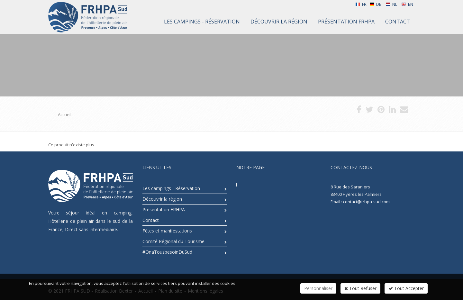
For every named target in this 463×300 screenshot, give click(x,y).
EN (407, 4)
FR (361, 4)
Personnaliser (318, 288)
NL (391, 4)
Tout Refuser (360, 288)
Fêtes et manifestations (167, 231)
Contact (150, 220)
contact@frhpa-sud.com (366, 202)
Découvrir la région (162, 199)
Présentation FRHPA (163, 209)
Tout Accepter (406, 288)
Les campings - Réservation (171, 188)
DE (375, 4)
